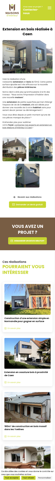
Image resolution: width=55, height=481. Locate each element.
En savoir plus (14, 328)
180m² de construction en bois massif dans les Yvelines (25, 428)
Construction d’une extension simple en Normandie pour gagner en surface (26, 320)
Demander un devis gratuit (27, 204)
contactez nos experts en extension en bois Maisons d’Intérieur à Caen (27, 126)
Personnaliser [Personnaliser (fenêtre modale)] (44, 477)
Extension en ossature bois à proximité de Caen (26, 374)
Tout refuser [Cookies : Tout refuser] (28, 477)
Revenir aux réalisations (29, 197)
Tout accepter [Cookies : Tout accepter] (12, 477)
